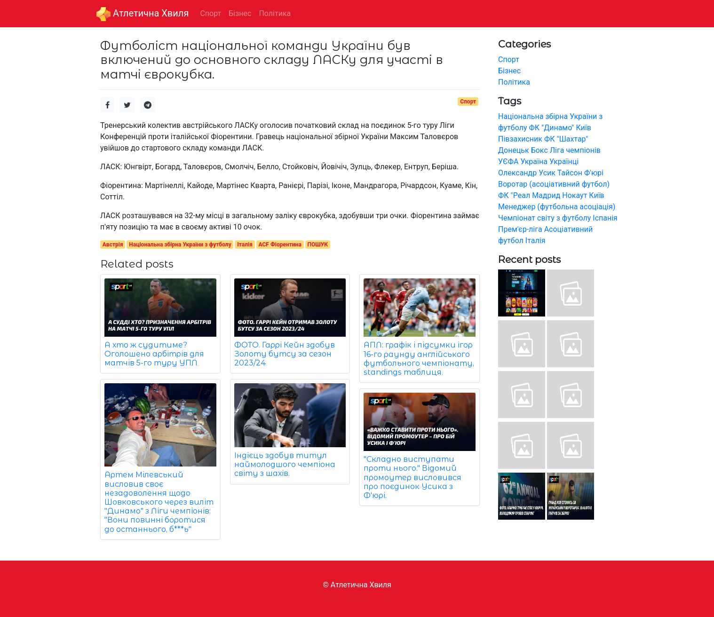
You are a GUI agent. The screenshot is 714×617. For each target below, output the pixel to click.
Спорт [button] (210, 13)
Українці (564, 161)
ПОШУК (317, 244)
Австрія (113, 244)
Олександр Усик (526, 172)
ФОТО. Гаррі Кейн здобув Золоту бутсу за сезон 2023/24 (284, 353)
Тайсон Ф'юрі (580, 172)
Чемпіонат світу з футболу (544, 218)
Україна (533, 161)
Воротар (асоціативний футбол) (554, 184)
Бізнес (509, 70)
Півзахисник (520, 138)
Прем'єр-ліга (520, 229)
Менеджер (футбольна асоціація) (556, 206)
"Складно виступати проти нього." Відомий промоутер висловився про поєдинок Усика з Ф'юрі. (412, 477)
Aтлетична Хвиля (142, 14)
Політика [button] (275, 13)
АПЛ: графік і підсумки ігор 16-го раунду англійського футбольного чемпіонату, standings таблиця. (419, 358)
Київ (596, 195)
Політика (514, 82)
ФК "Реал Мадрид (529, 195)
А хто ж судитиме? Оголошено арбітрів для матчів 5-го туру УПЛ (154, 353)
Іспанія (605, 218)
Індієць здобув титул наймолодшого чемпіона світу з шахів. (284, 464)
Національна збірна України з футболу (180, 244)
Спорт (468, 101)
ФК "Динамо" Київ (560, 127)
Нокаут (574, 195)
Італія (245, 244)
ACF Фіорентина (280, 244)
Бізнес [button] (240, 13)
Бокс (539, 150)
